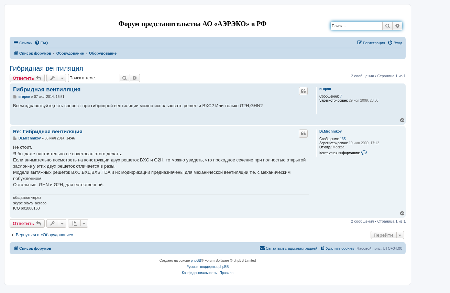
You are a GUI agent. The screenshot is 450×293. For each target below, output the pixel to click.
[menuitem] (41, 43)
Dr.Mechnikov (330, 131)
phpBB (196, 260)
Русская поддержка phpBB (207, 267)
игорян (325, 89)
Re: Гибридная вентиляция (48, 131)
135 (343, 139)
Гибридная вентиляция (46, 68)
